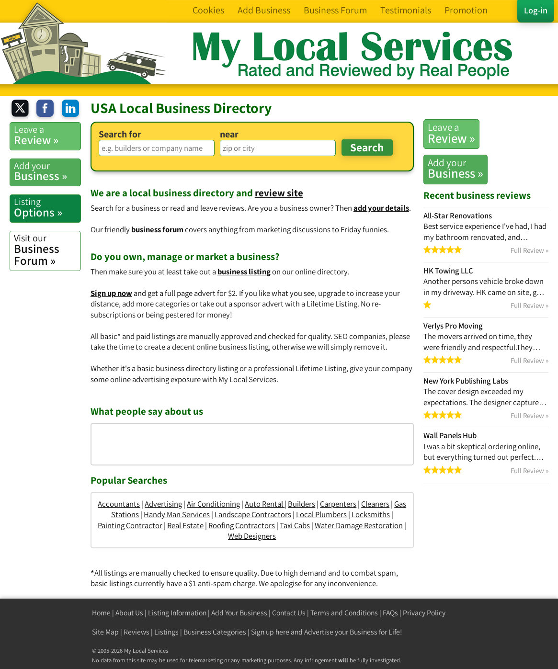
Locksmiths (371, 514)
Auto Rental (265, 504)
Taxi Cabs (295, 525)
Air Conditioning (213, 504)
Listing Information (177, 612)
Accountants (119, 504)
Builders (301, 504)
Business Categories (214, 631)
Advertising (163, 504)
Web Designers (252, 536)
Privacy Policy (424, 612)
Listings (166, 631)
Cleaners (375, 504)
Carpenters (338, 504)
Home (101, 612)
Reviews (136, 631)
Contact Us (289, 612)
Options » (47, 207)
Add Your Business (239, 612)
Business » (455, 168)
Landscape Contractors (253, 514)
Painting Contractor (130, 525)
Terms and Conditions (344, 612)
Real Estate (185, 525)
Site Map (105, 631)
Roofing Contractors (241, 525)
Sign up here (270, 631)
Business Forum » (47, 250)
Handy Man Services (177, 514)
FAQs (390, 612)
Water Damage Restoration (359, 525)
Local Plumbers (321, 514)
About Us (129, 612)
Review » (451, 133)
